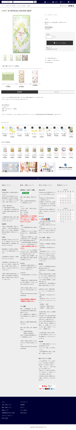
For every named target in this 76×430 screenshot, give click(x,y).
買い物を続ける (49, 62)
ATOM (6, 418)
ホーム (3, 5)
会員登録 (55, 2)
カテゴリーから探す (11, 5)
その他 (49, 14)
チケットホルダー (54, 14)
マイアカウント (24, 402)
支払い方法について (6, 404)
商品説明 (19, 92)
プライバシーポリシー (7, 415)
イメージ (56, 92)
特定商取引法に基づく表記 (51, 49)
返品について (49, 47)
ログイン (62, 2)
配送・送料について (6, 407)
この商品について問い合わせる (52, 60)
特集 (28, 5)
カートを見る (23, 410)
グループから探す (21, 5)
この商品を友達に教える (50, 58)
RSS (3, 418)
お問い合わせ (63, 5)
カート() (71, 2)
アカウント (47, 2)
